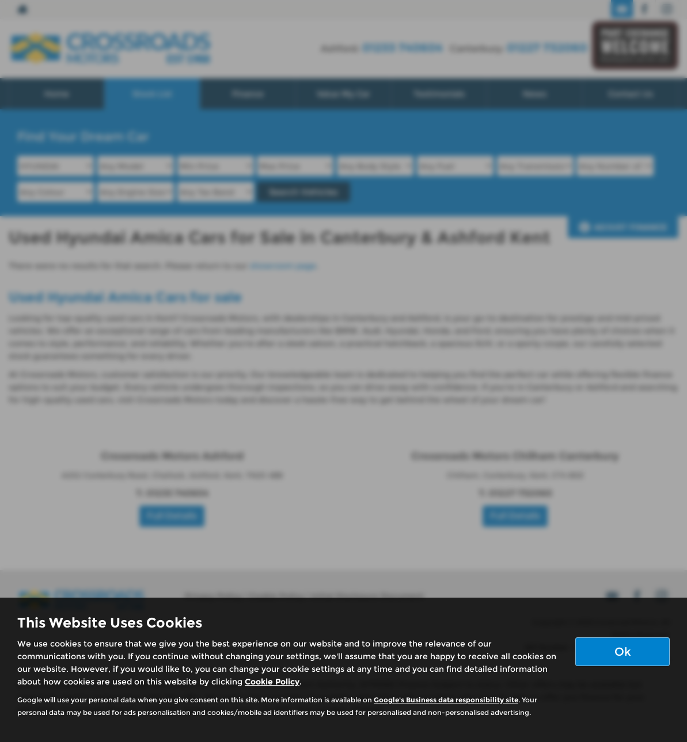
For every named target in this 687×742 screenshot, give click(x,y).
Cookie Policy (272, 681)
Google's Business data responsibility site (446, 699)
